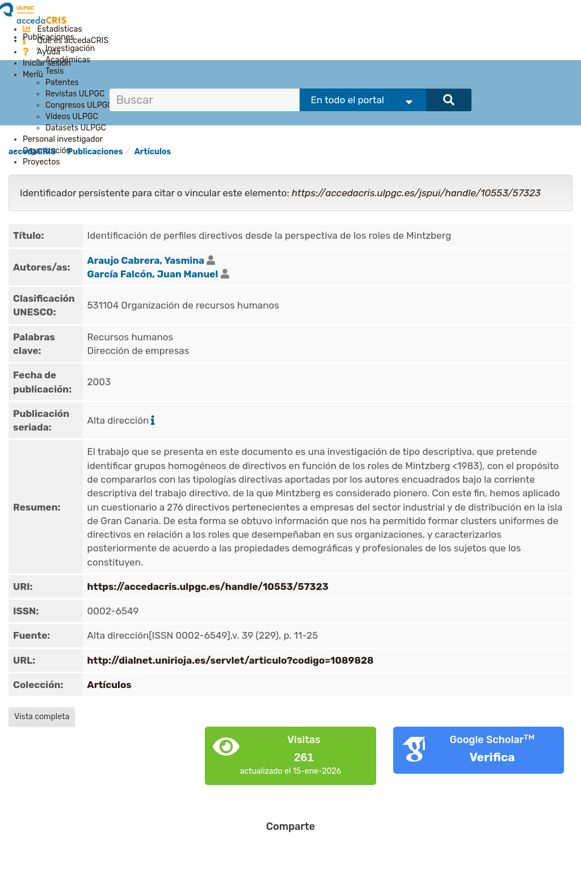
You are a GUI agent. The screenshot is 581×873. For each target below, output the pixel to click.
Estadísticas (52, 29)
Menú (33, 74)
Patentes (62, 82)
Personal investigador (63, 139)
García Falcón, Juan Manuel (152, 274)
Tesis (54, 71)
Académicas (67, 60)
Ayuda (41, 52)
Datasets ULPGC (75, 128)
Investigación (70, 48)
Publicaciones (48, 37)
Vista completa (41, 717)
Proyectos (41, 162)
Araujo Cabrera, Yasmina (146, 260)
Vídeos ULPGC (71, 116)
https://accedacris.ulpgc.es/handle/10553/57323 (208, 586)
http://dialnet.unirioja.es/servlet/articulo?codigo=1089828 (230, 660)
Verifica (492, 757)
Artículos (152, 152)
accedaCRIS (32, 152)
